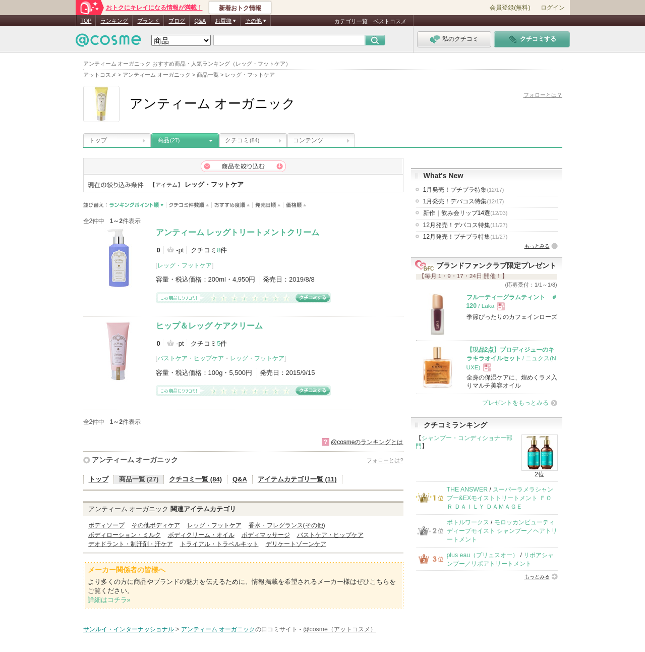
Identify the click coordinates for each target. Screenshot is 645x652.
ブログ (176, 21)
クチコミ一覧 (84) (195, 479)
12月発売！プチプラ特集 (465, 236)
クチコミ (242, 140)
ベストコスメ (389, 21)
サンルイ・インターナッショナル (128, 629)
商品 (168, 140)
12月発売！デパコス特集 (465, 225)
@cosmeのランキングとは (367, 442)
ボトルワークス (468, 522)
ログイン (553, 7)
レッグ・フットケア (184, 265)
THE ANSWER (467, 489)
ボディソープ (106, 525)
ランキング (114, 21)
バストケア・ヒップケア (190, 358)
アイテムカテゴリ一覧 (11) (297, 479)
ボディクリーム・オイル (201, 534)
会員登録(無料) (510, 7)
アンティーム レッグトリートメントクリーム (237, 232)
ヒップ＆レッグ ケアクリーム (209, 325)
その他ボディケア (156, 525)
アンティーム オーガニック (135, 460)
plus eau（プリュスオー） (483, 555)
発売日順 (268, 205)
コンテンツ (308, 140)
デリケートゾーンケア (296, 544)
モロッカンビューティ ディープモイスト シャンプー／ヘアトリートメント (502, 531)
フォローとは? (385, 460)
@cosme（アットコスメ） (339, 629)
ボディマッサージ (266, 534)
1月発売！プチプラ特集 (463, 189)
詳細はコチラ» (109, 600)
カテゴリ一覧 (351, 21)
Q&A (200, 21)
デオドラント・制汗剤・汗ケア (130, 544)
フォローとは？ (542, 95)
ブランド (148, 21)
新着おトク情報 (240, 8)
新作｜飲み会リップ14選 (465, 212)
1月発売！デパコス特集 (463, 201)
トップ (98, 140)
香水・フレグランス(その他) (287, 525)
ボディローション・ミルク (124, 534)
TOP (86, 21)
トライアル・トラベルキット (219, 544)
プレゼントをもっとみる (515, 402)
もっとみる (537, 246)
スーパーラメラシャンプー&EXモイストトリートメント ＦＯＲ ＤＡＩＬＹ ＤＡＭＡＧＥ (500, 498)
